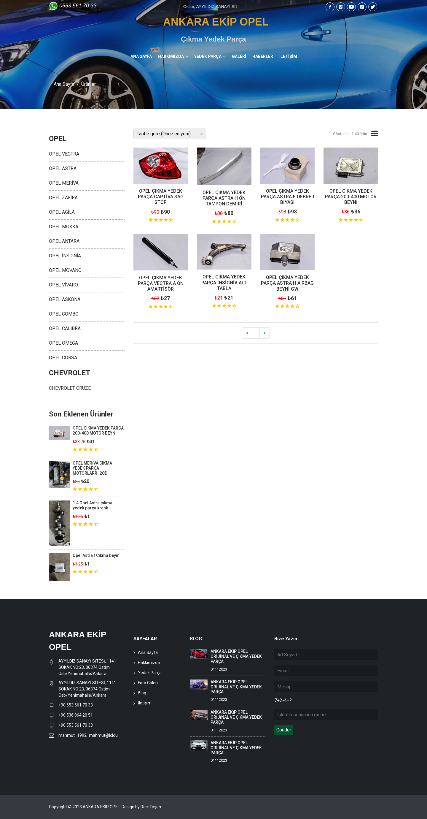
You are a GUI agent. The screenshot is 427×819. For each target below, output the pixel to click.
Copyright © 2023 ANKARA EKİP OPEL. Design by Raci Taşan (105, 806)
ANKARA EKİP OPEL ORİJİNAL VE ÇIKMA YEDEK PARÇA (236, 656)
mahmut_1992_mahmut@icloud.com (87, 735)
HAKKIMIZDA (171, 56)
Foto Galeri (148, 682)
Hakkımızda (149, 662)
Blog (142, 692)
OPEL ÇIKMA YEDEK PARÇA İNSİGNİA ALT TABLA (224, 282)
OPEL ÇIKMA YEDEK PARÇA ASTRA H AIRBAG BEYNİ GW (287, 283)
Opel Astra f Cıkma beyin (96, 555)
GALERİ (239, 56)
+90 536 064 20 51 (75, 715)
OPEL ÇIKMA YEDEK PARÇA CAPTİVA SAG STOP (161, 196)
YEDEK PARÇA (208, 56)
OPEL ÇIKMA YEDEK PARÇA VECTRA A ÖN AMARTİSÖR (161, 283)
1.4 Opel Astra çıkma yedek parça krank (92, 505)
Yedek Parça (150, 672)
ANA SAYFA (141, 56)
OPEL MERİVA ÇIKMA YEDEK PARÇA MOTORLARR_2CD (92, 468)
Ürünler (88, 84)
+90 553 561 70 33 (76, 705)
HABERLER (262, 56)
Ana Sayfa (64, 84)
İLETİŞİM (288, 56)
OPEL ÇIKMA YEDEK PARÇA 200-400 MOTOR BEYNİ (351, 196)
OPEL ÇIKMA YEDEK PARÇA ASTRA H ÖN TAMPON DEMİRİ (224, 198)
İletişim (145, 703)
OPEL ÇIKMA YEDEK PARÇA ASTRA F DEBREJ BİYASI (287, 196)
